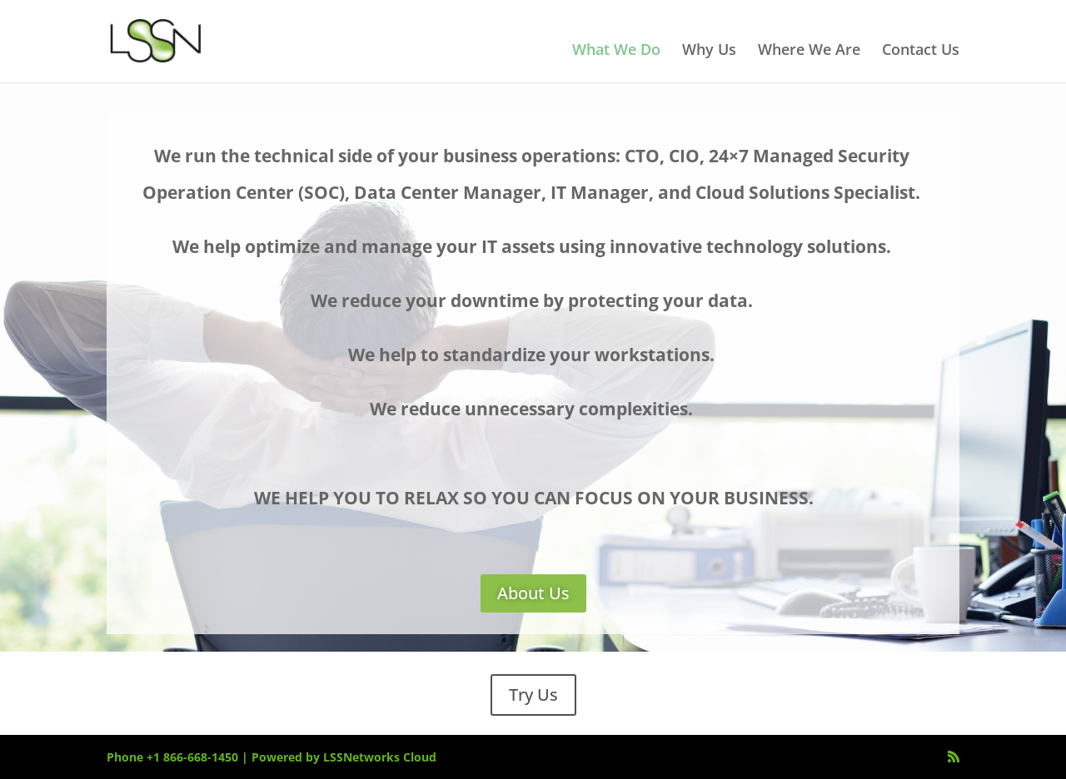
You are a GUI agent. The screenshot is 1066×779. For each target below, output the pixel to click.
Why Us (709, 51)
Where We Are (809, 51)
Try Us (533, 694)
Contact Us (920, 51)
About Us (533, 593)
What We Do (616, 51)
